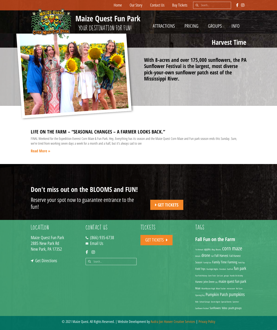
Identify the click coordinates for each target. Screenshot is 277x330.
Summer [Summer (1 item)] (236, 302)
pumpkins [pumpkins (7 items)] (237, 294)
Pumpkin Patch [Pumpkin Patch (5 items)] (217, 294)
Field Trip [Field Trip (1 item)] (241, 262)
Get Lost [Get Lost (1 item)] (220, 275)
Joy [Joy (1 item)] (216, 282)
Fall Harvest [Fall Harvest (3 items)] (221, 256)
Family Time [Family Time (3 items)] (219, 262)
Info (236, 26)
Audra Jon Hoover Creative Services (173, 321)
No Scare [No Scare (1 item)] (239, 288)
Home (118, 5)
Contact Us (157, 5)
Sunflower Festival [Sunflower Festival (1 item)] (202, 308)
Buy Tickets (179, 5)
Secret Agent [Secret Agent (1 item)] (215, 302)
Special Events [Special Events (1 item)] (226, 302)
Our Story (136, 5)
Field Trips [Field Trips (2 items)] (200, 269)
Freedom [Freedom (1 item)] (222, 269)
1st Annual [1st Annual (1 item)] (199, 249)
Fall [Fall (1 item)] (212, 256)
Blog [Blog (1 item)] (213, 249)
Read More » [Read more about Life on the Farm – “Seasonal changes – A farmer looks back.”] (40, 150)
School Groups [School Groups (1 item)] (204, 302)
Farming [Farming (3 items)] (232, 262)
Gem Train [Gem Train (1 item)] (212, 275)
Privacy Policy (207, 321)
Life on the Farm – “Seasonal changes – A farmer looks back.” (98, 131)
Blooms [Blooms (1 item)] (218, 249)
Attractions (165, 26)
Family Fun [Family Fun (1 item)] (207, 262)
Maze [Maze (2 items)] (197, 288)
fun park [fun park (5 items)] (240, 268)
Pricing (192, 26)
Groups (216, 26)
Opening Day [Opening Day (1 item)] (200, 295)
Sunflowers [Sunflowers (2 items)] (215, 308)
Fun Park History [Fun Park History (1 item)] (201, 275)
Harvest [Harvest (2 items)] (199, 282)
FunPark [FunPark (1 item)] (230, 269)
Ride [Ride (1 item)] (197, 302)
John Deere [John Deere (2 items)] (209, 282)
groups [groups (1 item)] (226, 275)
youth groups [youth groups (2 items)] (235, 308)
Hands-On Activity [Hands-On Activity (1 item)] (236, 275)
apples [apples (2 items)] (207, 249)
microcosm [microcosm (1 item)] (231, 288)
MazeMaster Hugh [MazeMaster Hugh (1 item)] (208, 288)
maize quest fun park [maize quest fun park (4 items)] (232, 281)
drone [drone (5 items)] (205, 255)
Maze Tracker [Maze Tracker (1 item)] (221, 288)
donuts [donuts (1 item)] (197, 256)
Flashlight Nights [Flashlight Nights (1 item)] (212, 269)
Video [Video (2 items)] (224, 308)
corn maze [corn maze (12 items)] (232, 248)
